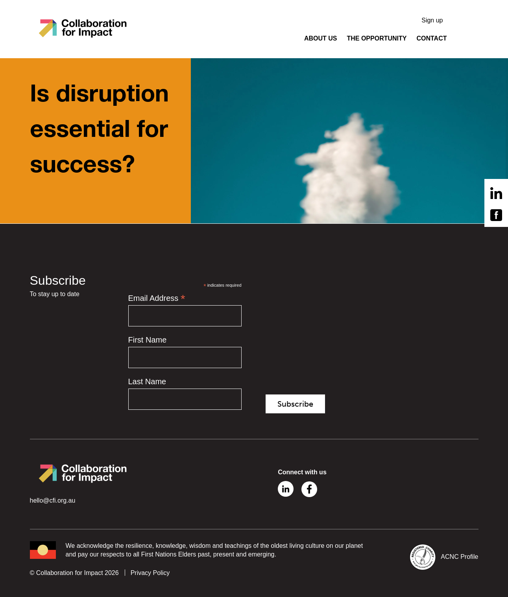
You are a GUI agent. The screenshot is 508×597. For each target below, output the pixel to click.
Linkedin (286, 489)
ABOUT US (320, 38)
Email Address (156, 298)
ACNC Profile (459, 557)
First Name (147, 339)
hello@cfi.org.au (53, 500)
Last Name (147, 381)
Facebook (309, 489)
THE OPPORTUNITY (376, 38)
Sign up (432, 20)
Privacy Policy (150, 572)
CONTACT (431, 38)
